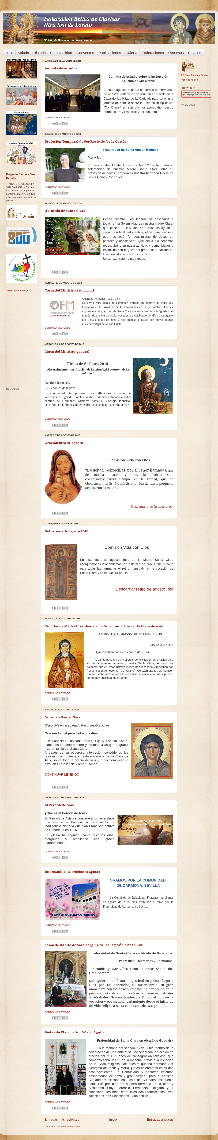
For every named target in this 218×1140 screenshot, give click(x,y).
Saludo (23, 53)
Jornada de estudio (61, 68)
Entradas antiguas (160, 1119)
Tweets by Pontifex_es (18, 290)
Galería (131, 53)
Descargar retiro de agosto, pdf (144, 589)
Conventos (85, 53)
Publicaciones (109, 53)
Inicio (9, 53)
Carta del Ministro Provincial (69, 290)
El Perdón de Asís (59, 805)
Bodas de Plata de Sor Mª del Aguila (75, 1032)
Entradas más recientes (61, 1119)
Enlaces (194, 53)
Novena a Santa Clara (63, 717)
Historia (39, 53)
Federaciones (153, 53)
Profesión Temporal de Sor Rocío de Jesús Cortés (85, 141)
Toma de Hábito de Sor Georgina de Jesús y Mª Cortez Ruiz (93, 945)
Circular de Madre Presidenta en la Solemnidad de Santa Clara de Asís (104, 626)
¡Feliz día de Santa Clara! (66, 210)
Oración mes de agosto (64, 443)
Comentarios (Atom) (70, 1126)
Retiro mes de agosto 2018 (66, 531)
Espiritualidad (61, 53)
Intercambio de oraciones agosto (72, 871)
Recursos (176, 53)
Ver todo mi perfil (190, 79)
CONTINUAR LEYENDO (58, 117)
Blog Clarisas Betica (196, 75)
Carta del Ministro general (67, 351)
